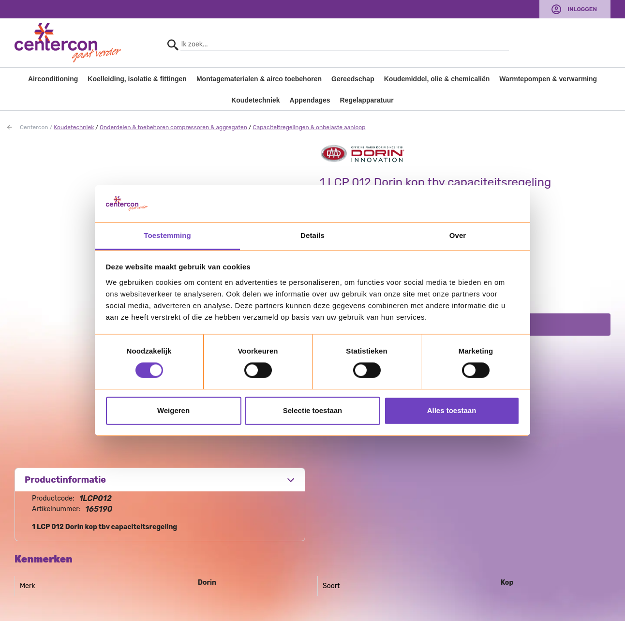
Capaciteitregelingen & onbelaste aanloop (309, 127)
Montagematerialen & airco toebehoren (259, 79)
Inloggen (582, 9)
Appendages (310, 100)
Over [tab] (457, 235)
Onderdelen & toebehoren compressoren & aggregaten (173, 127)
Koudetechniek (255, 100)
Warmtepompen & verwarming (548, 79)
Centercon (34, 127)
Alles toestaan (451, 410)
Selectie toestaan (312, 410)
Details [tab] (312, 235)
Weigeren (173, 410)
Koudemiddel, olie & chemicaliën (437, 79)
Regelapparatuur (367, 100)
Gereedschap (352, 79)
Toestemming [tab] (167, 235)
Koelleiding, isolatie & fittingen (137, 79)
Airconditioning (53, 79)
